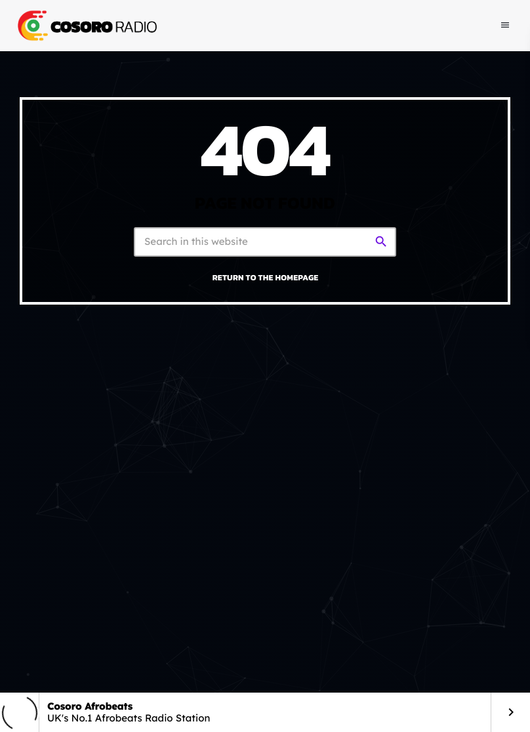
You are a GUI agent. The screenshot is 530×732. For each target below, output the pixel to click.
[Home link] (85, 26)
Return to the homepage (266, 277)
